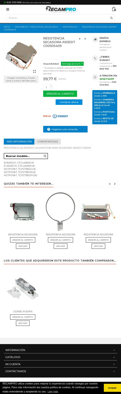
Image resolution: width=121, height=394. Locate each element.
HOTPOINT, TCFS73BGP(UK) (20, 175)
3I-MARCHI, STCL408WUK (19, 166)
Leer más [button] (53, 391)
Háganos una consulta (62, 129)
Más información (19, 141)
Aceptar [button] (112, 388)
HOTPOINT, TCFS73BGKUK (19, 172)
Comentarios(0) (47, 141)
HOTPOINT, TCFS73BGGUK (20, 169)
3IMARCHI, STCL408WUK (19, 162)
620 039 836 (14, 2)
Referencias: (50, 52)
